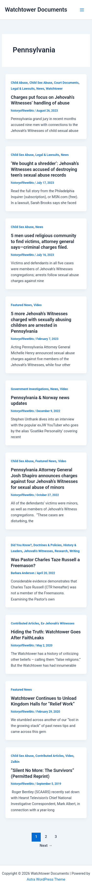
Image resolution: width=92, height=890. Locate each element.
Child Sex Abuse (40, 82)
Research (61, 551)
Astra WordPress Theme (46, 879)
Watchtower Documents (36, 9)
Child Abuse (19, 82)
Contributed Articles (25, 623)
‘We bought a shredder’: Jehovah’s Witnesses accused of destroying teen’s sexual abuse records (45, 169)
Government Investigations (30, 389)
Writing (74, 551)
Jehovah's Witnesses (38, 551)
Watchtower (54, 88)
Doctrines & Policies (47, 545)
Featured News (21, 305)
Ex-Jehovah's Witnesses (57, 623)
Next (46, 845)
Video (38, 305)
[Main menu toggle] (82, 10)
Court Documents (66, 82)
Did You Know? (21, 545)
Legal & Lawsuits (23, 88)
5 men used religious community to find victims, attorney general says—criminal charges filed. (43, 241)
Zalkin (15, 762)
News (40, 88)
